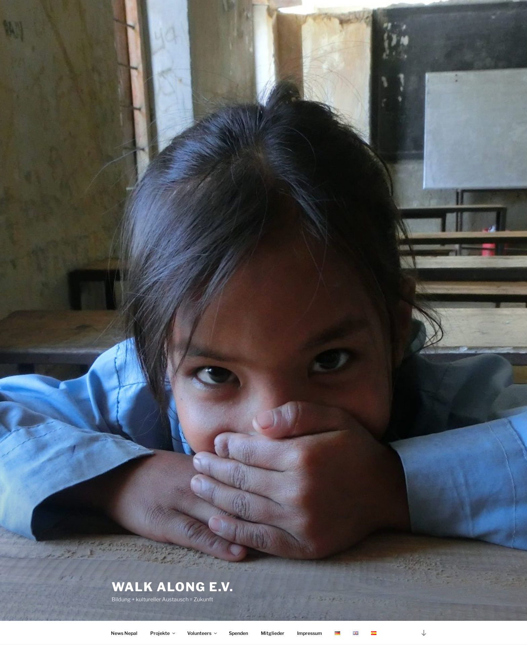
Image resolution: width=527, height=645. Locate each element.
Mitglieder (272, 633)
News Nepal (124, 633)
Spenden (238, 633)
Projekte (163, 633)
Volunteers (202, 633)
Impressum (309, 633)
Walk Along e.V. (173, 586)
